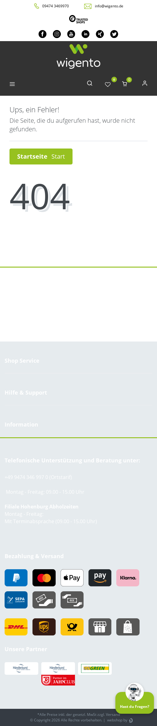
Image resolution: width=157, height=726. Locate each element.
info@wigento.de (109, 6)
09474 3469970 (55, 6)
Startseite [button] (41, 156)
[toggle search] (90, 84)
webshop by (116, 720)
